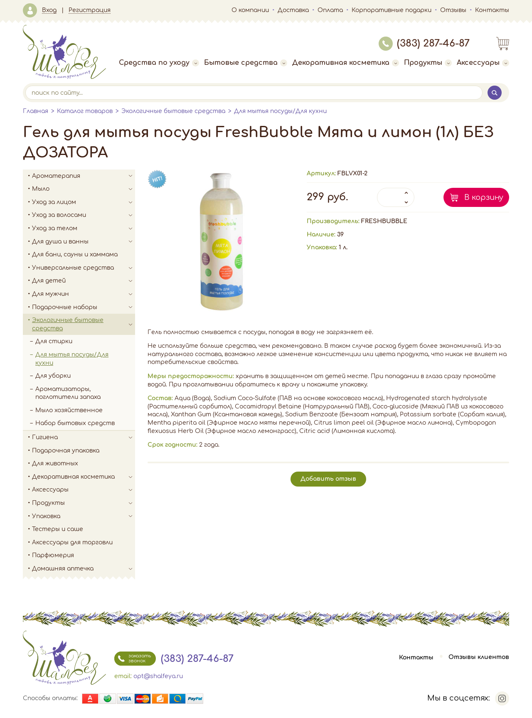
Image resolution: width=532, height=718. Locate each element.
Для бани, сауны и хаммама (75, 254)
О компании (250, 10)
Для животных (55, 463)
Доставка (293, 10)
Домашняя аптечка (83, 568)
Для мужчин (83, 294)
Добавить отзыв (328, 479)
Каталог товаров (85, 111)
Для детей (83, 281)
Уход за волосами (83, 215)
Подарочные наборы (83, 307)
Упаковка (83, 516)
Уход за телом (83, 228)
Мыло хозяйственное (69, 410)
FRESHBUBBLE (384, 221)
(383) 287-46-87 (424, 43)
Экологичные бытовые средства (173, 111)
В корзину (483, 197)
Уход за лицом (83, 202)
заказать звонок (132, 659)
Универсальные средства (83, 268)
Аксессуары (483, 62)
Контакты (492, 10)
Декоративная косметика (345, 62)
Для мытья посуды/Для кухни (280, 111)
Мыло (83, 189)
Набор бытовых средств (75, 423)
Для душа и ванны (83, 241)
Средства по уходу (159, 62)
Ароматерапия (83, 176)
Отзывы (453, 10)
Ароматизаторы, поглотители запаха (68, 393)
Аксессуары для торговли (72, 542)
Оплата (330, 10)
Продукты (428, 62)
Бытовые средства (245, 62)
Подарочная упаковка (65, 451)
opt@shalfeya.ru (158, 676)
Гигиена (83, 437)
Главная (35, 111)
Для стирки (53, 341)
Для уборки (53, 376)
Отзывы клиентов (478, 657)
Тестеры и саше (57, 529)
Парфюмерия (53, 555)
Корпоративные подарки (391, 10)
